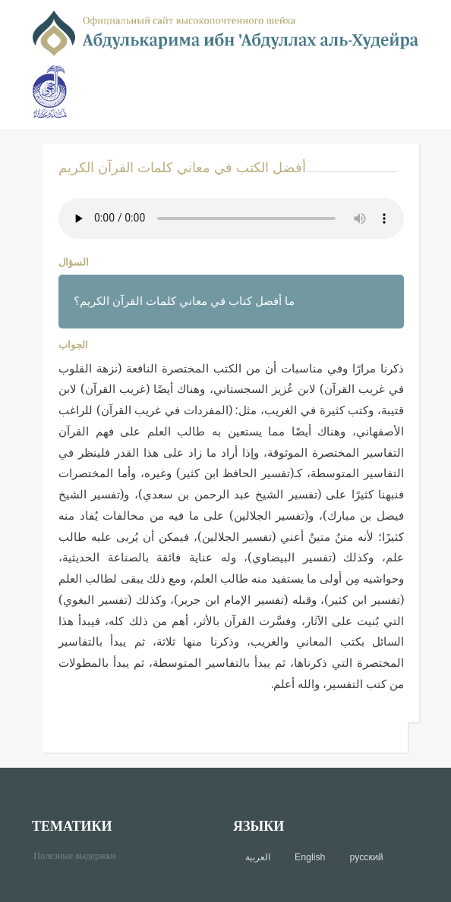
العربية (257, 857)
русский (366, 857)
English (310, 857)
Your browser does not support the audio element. (231, 218)
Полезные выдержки (80, 854)
